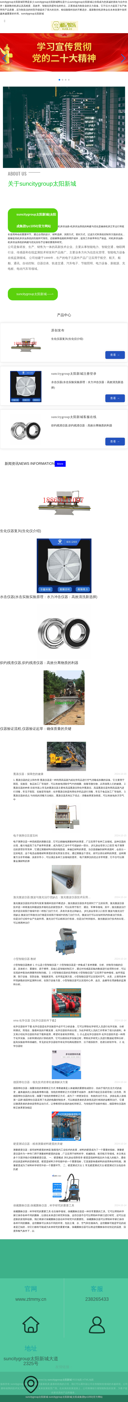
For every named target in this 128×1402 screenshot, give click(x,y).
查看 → (115, 356)
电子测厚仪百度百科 (25, 835)
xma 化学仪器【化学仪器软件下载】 (35, 1020)
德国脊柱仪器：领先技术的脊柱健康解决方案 (40, 1082)
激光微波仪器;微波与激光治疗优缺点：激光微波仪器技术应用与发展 (52, 897)
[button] (123, 58)
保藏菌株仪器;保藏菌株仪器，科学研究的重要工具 (43, 1205)
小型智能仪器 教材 (24, 958)
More (60, 463)
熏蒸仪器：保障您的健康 (28, 774)
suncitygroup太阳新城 (31, 294)
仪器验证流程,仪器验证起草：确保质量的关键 (35, 729)
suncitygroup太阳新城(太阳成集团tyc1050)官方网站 (36, 220)
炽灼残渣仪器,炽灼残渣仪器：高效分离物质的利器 (39, 663)
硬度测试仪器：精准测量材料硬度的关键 (38, 1143)
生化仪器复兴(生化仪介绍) (20, 531)
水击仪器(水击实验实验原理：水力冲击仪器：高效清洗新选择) (48, 597)
